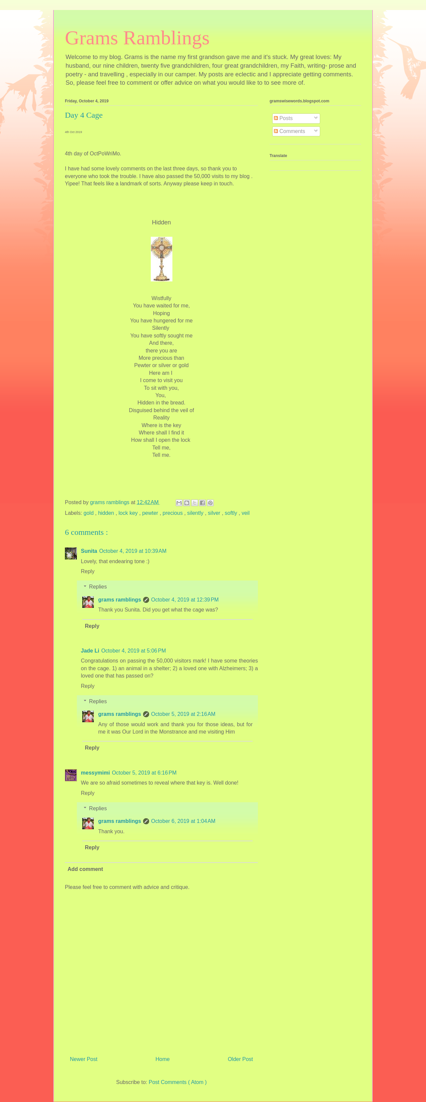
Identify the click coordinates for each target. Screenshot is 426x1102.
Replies (98, 587)
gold (89, 513)
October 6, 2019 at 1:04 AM (183, 821)
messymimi (95, 773)
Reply (88, 571)
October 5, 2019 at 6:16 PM (144, 773)
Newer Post (84, 1059)
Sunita (89, 551)
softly (232, 513)
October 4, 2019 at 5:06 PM (133, 651)
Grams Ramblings (137, 38)
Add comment (85, 869)
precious (173, 513)
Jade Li (90, 651)
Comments (289, 131)
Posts (283, 118)
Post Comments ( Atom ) (178, 1082)
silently (196, 513)
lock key (128, 513)
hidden (107, 513)
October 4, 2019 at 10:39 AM (132, 551)
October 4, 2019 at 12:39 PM (185, 600)
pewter (150, 513)
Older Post (240, 1059)
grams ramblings (119, 600)
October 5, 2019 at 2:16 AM (183, 714)
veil (246, 513)
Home (162, 1059)
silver (215, 513)
